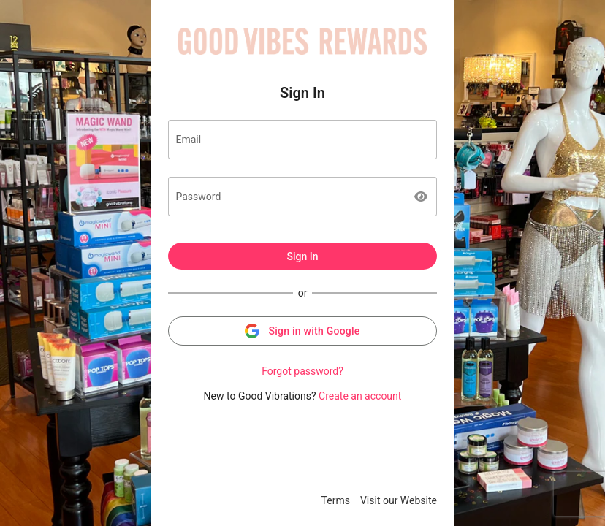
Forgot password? (302, 371)
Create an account (360, 396)
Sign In (302, 256)
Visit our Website (398, 500)
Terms (335, 500)
